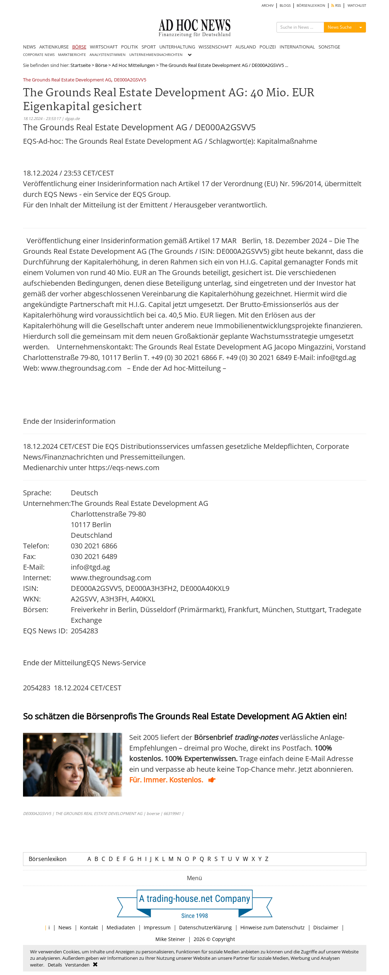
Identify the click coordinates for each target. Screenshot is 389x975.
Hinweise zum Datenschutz (272, 927)
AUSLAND (245, 47)
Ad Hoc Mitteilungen (133, 65)
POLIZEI (267, 47)
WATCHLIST (357, 5)
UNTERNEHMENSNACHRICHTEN (156, 54)
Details (55, 965)
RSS (336, 5)
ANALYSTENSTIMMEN (108, 54)
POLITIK (129, 47)
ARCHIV (268, 5)
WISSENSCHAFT (215, 47)
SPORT (149, 47)
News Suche (340, 27)
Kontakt (89, 927)
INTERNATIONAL (297, 47)
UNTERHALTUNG (177, 47)
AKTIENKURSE (54, 47)
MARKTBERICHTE (72, 54)
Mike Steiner (170, 939)
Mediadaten (121, 927)
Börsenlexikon (48, 859)
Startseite (80, 65)
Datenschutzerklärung (205, 927)
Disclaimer (325, 927)
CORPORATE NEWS (39, 54)
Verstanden (77, 965)
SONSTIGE (329, 47)
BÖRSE (79, 47)
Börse (101, 65)
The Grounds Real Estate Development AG (67, 80)
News (64, 927)
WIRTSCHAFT (104, 47)
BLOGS (285, 5)
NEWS (29, 47)
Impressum (157, 927)
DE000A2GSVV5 (130, 80)
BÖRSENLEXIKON (311, 5)
